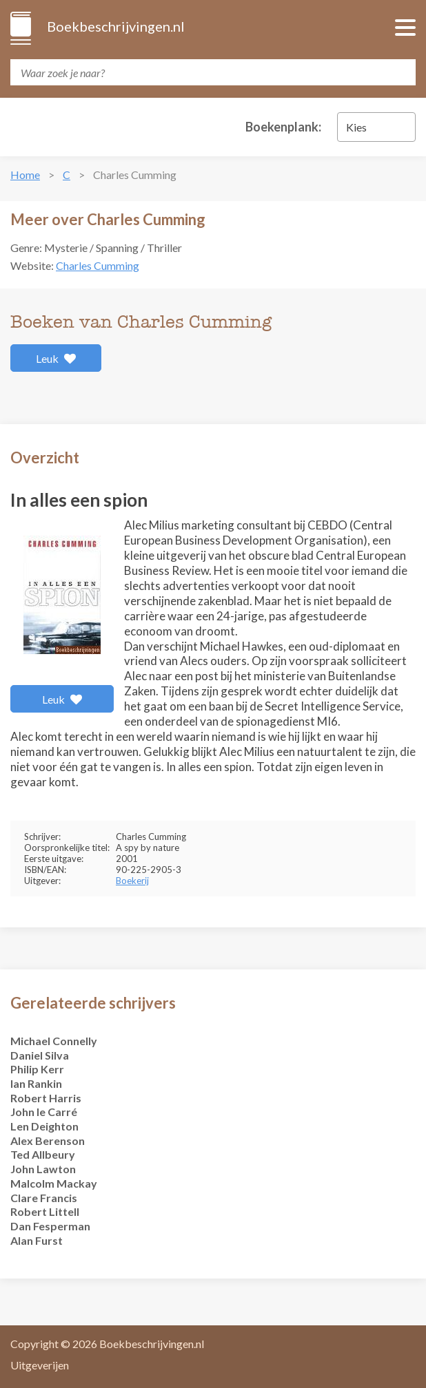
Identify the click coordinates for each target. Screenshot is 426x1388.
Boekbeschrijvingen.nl (115, 26)
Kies (356, 127)
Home (25, 174)
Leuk (56, 358)
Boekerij (132, 880)
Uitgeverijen (39, 1364)
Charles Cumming (97, 265)
